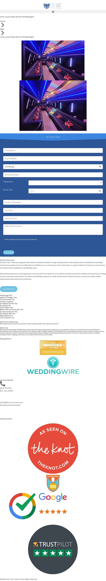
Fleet (2, 29)
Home (2, 21)
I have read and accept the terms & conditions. (20, 239)
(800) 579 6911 (6, 388)
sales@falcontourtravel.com (11, 402)
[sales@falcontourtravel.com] (2, 398)
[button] (53, 11)
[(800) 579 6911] (2, 383)
